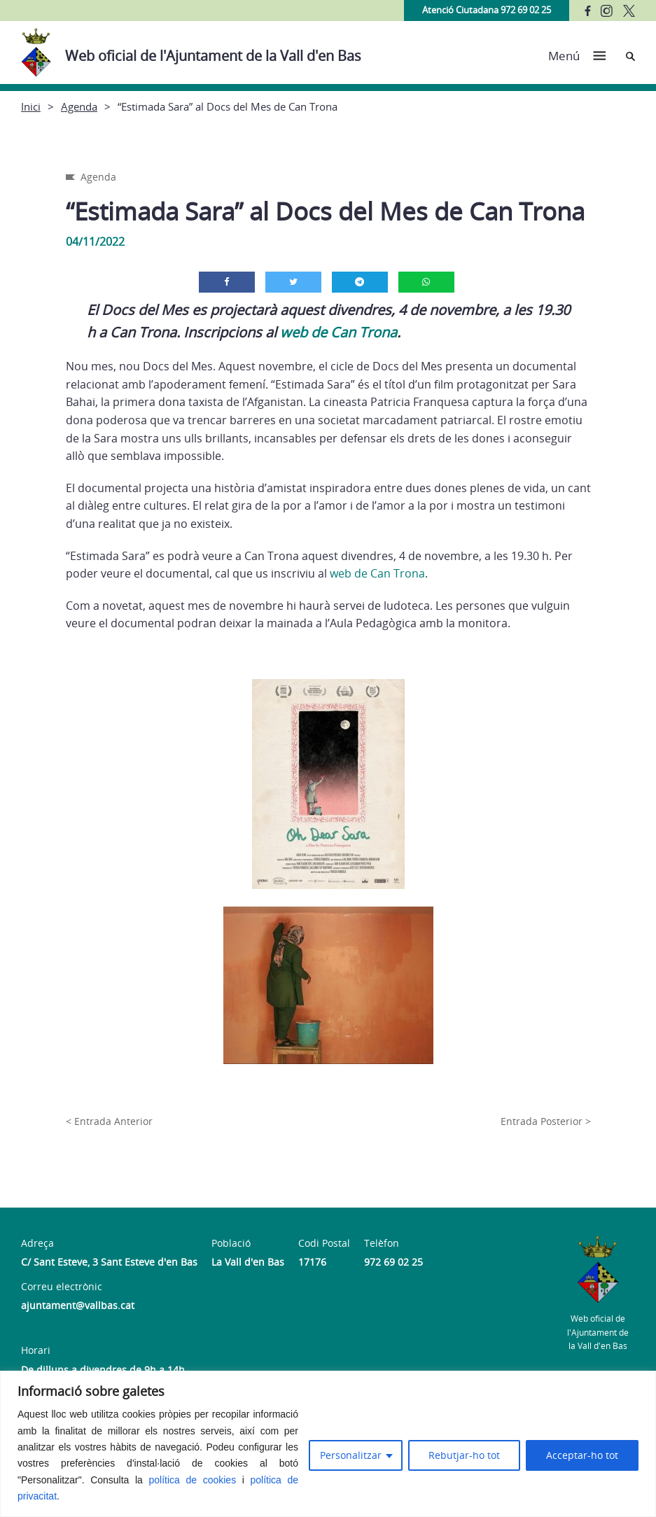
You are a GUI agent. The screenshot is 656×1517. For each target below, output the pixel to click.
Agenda (79, 106)
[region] (328, 1444)
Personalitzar (351, 1455)
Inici (31, 106)
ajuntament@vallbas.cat (77, 1305)
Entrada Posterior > (546, 1121)
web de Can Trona (338, 332)
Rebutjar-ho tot (464, 1455)
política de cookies (193, 1479)
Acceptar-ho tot (582, 1455)
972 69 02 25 (393, 1261)
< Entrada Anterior (109, 1121)
